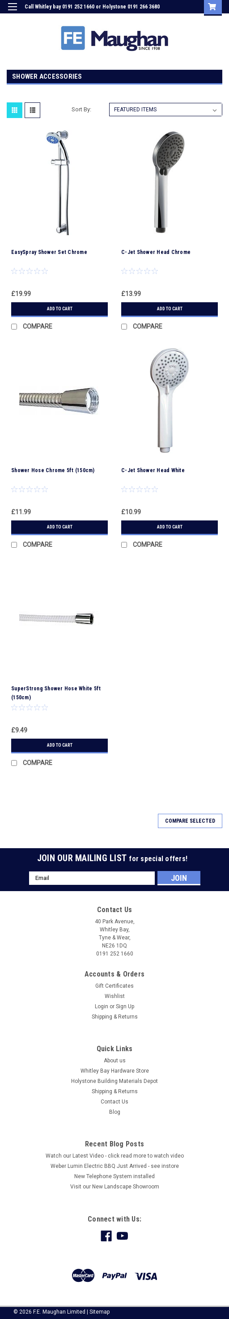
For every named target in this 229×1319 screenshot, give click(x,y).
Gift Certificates (114, 986)
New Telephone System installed (114, 1176)
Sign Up (180, 20)
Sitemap (99, 1312)
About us (115, 1060)
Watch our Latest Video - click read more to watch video (115, 1156)
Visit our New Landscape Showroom (114, 1187)
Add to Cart (59, 308)
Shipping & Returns (115, 1017)
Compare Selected (190, 821)
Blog (114, 1112)
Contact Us (114, 1102)
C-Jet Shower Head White (153, 470)
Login (154, 20)
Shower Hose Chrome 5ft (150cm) (53, 470)
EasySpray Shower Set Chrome (49, 252)
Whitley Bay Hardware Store (115, 1071)
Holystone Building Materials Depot (114, 1081)
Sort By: (81, 109)
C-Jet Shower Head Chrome (156, 252)
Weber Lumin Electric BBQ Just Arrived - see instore (115, 1166)
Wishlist (115, 996)
